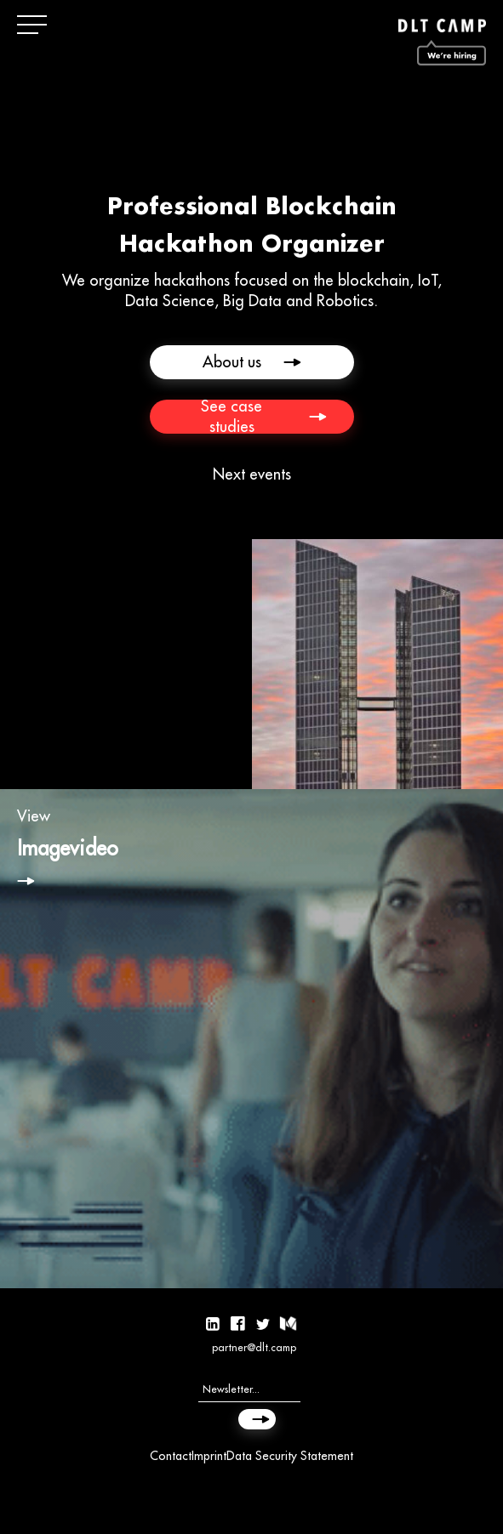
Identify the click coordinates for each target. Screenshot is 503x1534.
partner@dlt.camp (254, 1347)
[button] (34, 25)
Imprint (208, 1455)
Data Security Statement (289, 1455)
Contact (170, 1455)
